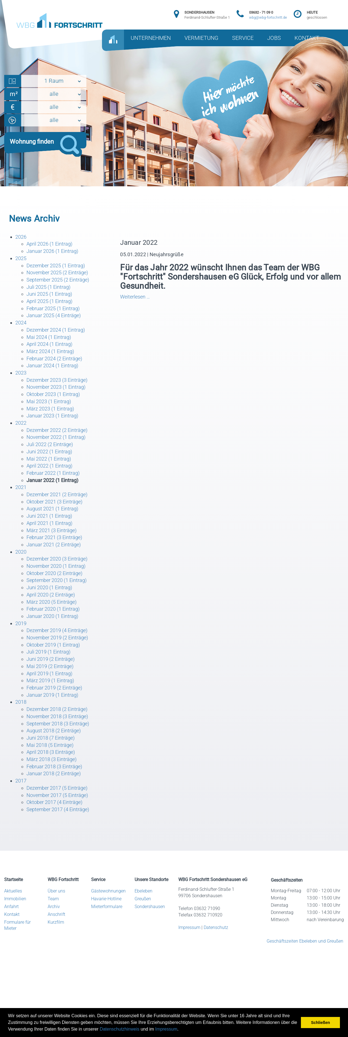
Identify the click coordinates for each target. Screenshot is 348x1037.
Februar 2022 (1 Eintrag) (53, 473)
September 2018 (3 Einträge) (57, 724)
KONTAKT (307, 38)
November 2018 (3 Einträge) (57, 716)
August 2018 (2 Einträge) (53, 730)
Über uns (56, 891)
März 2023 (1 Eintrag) (50, 409)
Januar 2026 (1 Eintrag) (52, 251)
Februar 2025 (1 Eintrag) (53, 308)
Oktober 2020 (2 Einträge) (54, 573)
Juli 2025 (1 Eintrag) (48, 287)
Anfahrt (11, 906)
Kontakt (12, 914)
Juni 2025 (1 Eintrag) (49, 294)
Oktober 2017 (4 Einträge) (54, 802)
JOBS (274, 38)
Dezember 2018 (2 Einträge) (56, 709)
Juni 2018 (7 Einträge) (50, 738)
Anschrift (56, 914)
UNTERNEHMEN (151, 38)
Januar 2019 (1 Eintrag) (52, 695)
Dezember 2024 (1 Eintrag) (55, 330)
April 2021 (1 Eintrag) (49, 523)
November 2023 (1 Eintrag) (56, 387)
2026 (20, 237)
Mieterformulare (106, 906)
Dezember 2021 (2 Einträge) (56, 494)
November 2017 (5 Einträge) (57, 795)
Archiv (54, 906)
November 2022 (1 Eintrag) (56, 437)
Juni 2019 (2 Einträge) (50, 659)
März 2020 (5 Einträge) (51, 602)
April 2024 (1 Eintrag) (49, 344)
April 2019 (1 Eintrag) (49, 673)
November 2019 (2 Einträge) (57, 637)
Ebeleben (143, 891)
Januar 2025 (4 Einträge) (53, 315)
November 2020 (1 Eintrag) (56, 566)
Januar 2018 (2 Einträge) (53, 773)
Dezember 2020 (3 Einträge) (56, 559)
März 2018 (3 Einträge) (51, 759)
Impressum (166, 1029)
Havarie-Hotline (106, 898)
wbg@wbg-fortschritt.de (268, 17)
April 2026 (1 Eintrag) (49, 244)
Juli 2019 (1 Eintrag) (48, 652)
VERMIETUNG (201, 38)
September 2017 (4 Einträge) (57, 809)
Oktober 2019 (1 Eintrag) (53, 645)
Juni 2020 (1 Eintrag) (49, 587)
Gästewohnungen (108, 891)
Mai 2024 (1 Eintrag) (48, 337)
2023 (20, 373)
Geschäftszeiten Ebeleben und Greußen (305, 941)
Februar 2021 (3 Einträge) (54, 537)
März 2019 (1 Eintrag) (50, 680)
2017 (20, 781)
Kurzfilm (56, 922)
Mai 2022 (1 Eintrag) (48, 459)
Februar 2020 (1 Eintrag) (53, 609)
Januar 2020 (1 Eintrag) (52, 616)
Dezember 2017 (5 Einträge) (56, 788)
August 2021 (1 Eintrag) (52, 509)
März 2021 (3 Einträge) (51, 530)
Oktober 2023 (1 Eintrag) (53, 394)
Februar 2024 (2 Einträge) (54, 358)
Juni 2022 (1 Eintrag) (49, 451)
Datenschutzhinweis (119, 1029)
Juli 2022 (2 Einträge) (49, 444)
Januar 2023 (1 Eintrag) (52, 416)
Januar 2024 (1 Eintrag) (52, 365)
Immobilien (15, 898)
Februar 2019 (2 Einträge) (54, 688)
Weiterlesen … (152, 297)
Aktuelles (13, 891)
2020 (20, 552)
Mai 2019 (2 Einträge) (50, 666)
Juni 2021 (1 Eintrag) (49, 516)
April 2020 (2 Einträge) (50, 595)
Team (53, 898)
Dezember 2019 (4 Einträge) (56, 630)
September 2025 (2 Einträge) (57, 280)
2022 (20, 423)
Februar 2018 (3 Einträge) (54, 766)
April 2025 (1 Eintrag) (49, 301)
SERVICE (243, 38)
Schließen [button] (320, 1022)
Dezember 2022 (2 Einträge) (56, 430)
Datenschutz (216, 927)
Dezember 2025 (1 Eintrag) (55, 265)
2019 (20, 623)
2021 (20, 487)
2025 (20, 258)
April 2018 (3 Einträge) (50, 752)
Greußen (143, 898)
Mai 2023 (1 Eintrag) (48, 401)
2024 (20, 323)
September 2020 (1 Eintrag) (56, 580)
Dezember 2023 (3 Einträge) (56, 380)
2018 (20, 702)
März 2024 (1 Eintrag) (50, 351)
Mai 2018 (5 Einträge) (50, 745)
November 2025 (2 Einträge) (57, 272)
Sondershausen (150, 906)
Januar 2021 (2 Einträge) (53, 544)
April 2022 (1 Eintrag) (49, 466)
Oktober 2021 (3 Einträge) (54, 502)
